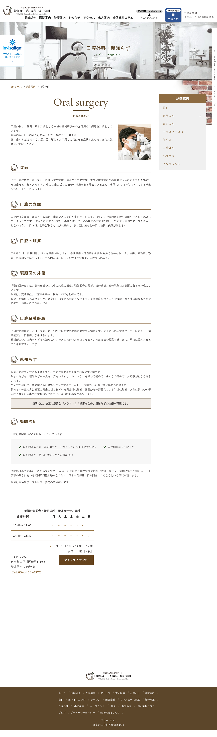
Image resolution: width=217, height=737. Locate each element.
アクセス (89, 17)
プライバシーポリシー (142, 712)
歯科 (166, 107)
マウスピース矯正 (174, 132)
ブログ (117, 712)
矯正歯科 (169, 124)
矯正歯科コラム (123, 17)
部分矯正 (169, 140)
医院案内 (45, 17)
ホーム (16, 86)
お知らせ (74, 17)
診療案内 (60, 17)
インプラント (172, 164)
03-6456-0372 (29, 572)
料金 (61, 712)
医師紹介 (30, 17)
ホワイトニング (104, 699)
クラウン (128, 699)
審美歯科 (169, 116)
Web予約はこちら (69, 719)
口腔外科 (169, 148)
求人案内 (104, 17)
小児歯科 (169, 156)
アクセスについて (75, 560)
